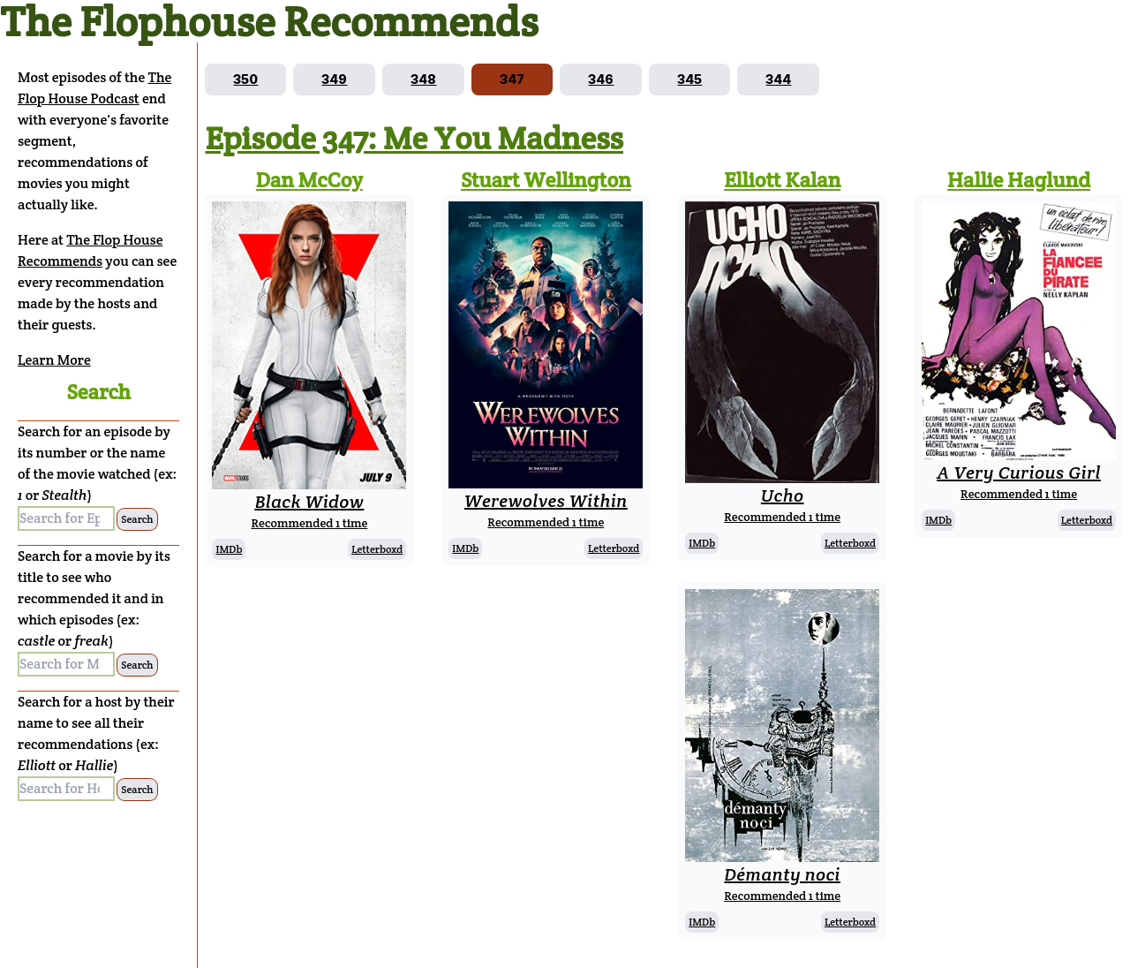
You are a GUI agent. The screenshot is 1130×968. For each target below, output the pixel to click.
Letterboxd (377, 549)
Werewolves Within (546, 500)
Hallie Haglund (1018, 179)
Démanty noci (782, 874)
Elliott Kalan (782, 179)
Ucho (782, 495)
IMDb (228, 549)
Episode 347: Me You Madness (414, 137)
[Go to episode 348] (423, 79)
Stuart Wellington (546, 179)
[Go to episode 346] (601, 79)
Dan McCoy (309, 179)
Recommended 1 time (309, 523)
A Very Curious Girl (1019, 472)
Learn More (54, 360)
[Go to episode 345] (689, 79)
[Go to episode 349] (334, 79)
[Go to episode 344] (778, 79)
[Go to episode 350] (245, 79)
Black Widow (309, 501)
